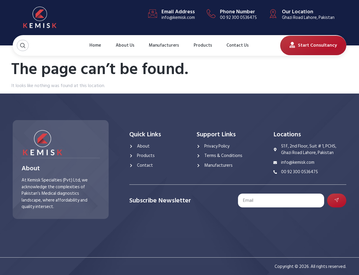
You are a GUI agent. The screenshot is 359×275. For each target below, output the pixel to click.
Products (203, 45)
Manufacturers (164, 45)
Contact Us (235, 45)
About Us (121, 45)
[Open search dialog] (23, 45)
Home (95, 45)
